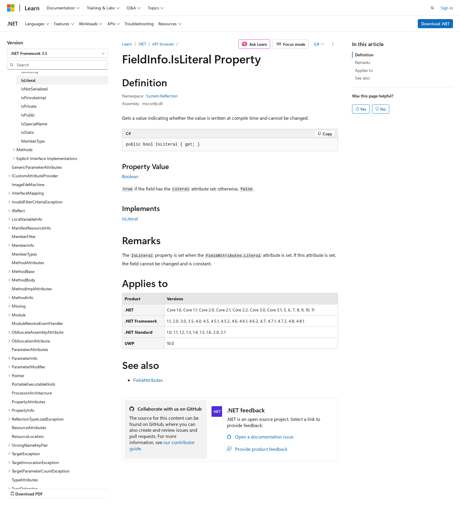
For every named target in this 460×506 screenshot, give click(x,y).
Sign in (447, 8)
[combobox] (57, 53)
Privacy (340, 487)
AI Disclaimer (231, 487)
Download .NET (435, 23)
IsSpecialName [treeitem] (34, 123)
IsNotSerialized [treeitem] (34, 89)
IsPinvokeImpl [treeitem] (33, 97)
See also (362, 78)
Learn (127, 44)
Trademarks (399, 487)
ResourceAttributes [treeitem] (29, 427)
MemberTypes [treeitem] (24, 254)
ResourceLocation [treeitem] (28, 436)
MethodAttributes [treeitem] (28, 262)
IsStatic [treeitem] (27, 132)
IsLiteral (130, 218)
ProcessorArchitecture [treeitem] (32, 393)
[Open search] (432, 8)
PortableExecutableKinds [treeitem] (33, 384)
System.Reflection (162, 96)
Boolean (130, 176)
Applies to (364, 70)
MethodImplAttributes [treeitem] (32, 288)
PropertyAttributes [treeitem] (28, 401)
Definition (364, 55)
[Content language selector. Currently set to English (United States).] (34, 487)
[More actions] (333, 44)
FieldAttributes (148, 380)
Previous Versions (266, 487)
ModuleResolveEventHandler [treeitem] (37, 323)
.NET (142, 44)
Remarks (362, 62)
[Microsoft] (11, 8)
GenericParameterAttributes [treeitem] (37, 167)
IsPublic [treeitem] (28, 115)
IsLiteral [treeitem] (28, 80)
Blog (293, 487)
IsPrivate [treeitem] (28, 106)
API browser (163, 44)
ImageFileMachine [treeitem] (28, 184)
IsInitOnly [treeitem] (29, 71)
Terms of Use (370, 487)
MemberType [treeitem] (33, 141)
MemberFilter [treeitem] (24, 236)
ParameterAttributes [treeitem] (30, 349)
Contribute (317, 487)
